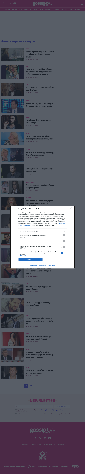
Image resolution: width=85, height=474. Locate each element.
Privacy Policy (51, 265)
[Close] (71, 209)
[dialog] (42, 237)
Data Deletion (33, 265)
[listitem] (42, 231)
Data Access (42, 265)
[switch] (63, 235)
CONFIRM (30, 259)
